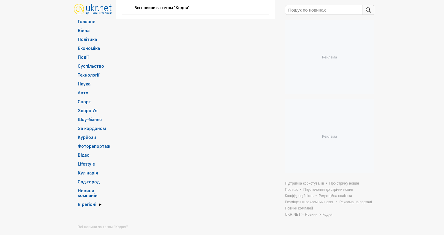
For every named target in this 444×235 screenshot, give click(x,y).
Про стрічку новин (344, 183)
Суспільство (91, 65)
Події (83, 57)
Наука (84, 83)
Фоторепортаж (94, 146)
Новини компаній (88, 193)
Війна (84, 30)
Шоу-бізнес (90, 119)
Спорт (84, 101)
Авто (83, 92)
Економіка (89, 48)
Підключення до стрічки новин (328, 190)
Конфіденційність (299, 196)
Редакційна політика (335, 196)
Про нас (291, 190)
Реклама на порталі (355, 202)
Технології (88, 74)
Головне (86, 21)
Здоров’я (88, 110)
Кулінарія (88, 172)
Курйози (87, 137)
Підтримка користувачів (304, 183)
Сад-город (89, 181)
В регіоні (87, 204)
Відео (84, 155)
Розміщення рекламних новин (309, 202)
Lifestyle (86, 163)
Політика (87, 39)
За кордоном (92, 128)
